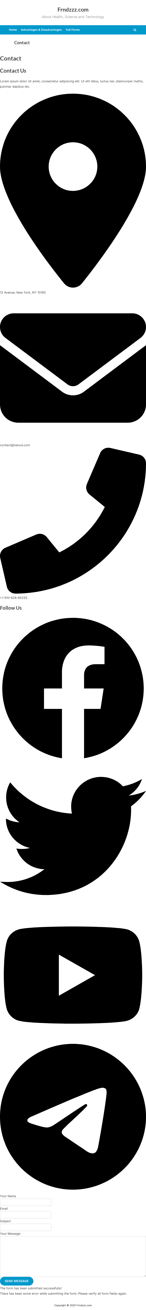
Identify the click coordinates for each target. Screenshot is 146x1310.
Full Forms (73, 29)
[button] (73, 760)
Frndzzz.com (73, 9)
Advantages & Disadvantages (41, 29)
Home (13, 29)
